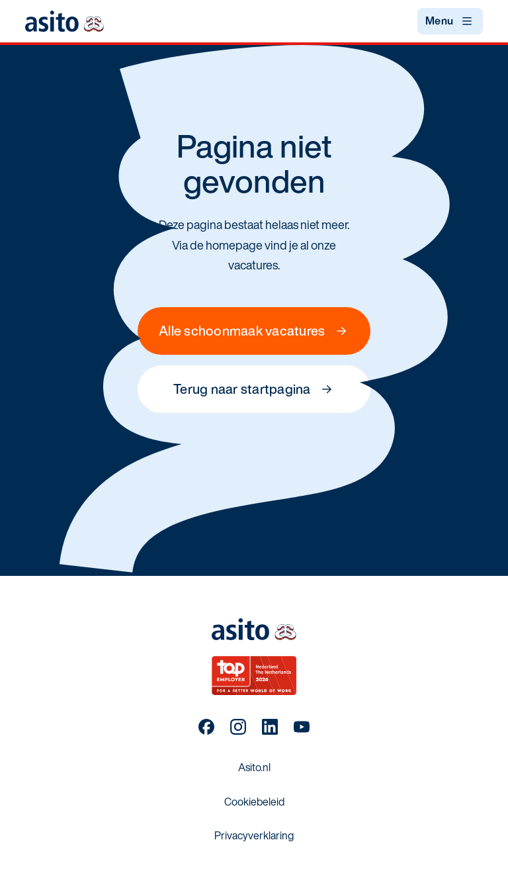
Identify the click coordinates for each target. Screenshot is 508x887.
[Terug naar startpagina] (64, 21)
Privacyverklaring (254, 835)
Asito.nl (254, 767)
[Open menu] (450, 21)
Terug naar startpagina (254, 388)
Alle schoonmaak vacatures (254, 330)
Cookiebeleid (254, 802)
